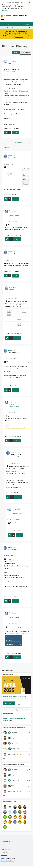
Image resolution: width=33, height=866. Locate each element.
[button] (16, 52)
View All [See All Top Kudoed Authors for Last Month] (6, 795)
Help (21, 24)
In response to (14, 215)
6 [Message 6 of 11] (11, 492)
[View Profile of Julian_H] (10, 61)
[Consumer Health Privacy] (16, 861)
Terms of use (4, 852)
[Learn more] (9, 703)
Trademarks (4, 855)
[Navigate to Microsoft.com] (6, 16)
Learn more (5, 10)
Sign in (15, 24)
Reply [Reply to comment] (15, 199)
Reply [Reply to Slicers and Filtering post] (15, 132)
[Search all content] (18, 27)
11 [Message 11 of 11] (10, 235)
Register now (19, 37)
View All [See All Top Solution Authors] (6, 758)
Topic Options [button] (25, 52)
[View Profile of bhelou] (10, 155)
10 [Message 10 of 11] (9, 194)
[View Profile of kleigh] (12, 452)
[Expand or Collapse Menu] (2, 20)
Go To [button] (27, 24)
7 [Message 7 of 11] (12, 531)
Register (9, 24)
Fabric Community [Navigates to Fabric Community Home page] (19, 16)
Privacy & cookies (5, 849)
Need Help (11, 124)
